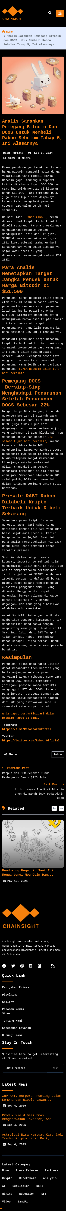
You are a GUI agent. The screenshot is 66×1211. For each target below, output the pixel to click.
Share (24, 158)
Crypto (7, 1178)
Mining (7, 1194)
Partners (51, 1170)
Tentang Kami (12, 1020)
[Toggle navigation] (60, 13)
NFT (43, 1194)
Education (26, 1194)
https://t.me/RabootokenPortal (26, 729)
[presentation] (54, 808)
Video (6, 1201)
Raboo (58, 754)
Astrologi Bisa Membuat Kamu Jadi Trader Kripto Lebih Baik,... (32, 1136)
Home (7, 32)
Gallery (8, 1002)
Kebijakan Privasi (16, 987)
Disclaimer (10, 994)
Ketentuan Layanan (16, 1028)
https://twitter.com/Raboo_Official (30, 740)
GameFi (23, 1201)
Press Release (27, 1170)
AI (3, 1186)
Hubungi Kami (12, 1035)
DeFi (39, 1186)
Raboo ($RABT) (37, 217)
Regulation (20, 1186)
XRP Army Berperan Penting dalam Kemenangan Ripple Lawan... (31, 1098)
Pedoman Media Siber (13, 1011)
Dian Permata (13, 153)
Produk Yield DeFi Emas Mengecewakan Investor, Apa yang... (27, 1119)
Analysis (50, 1178)
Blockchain (27, 1178)
